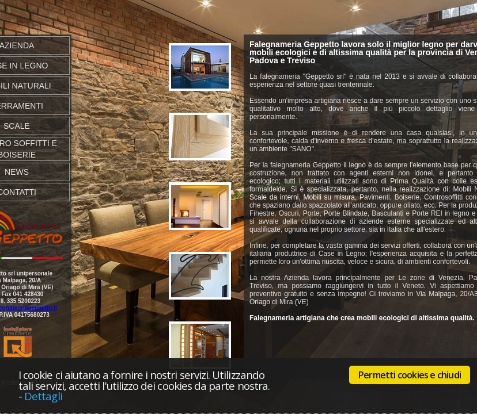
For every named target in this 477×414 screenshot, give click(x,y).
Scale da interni (273, 197)
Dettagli (43, 396)
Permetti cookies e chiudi (409, 375)
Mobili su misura (329, 197)
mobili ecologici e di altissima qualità (320, 52)
